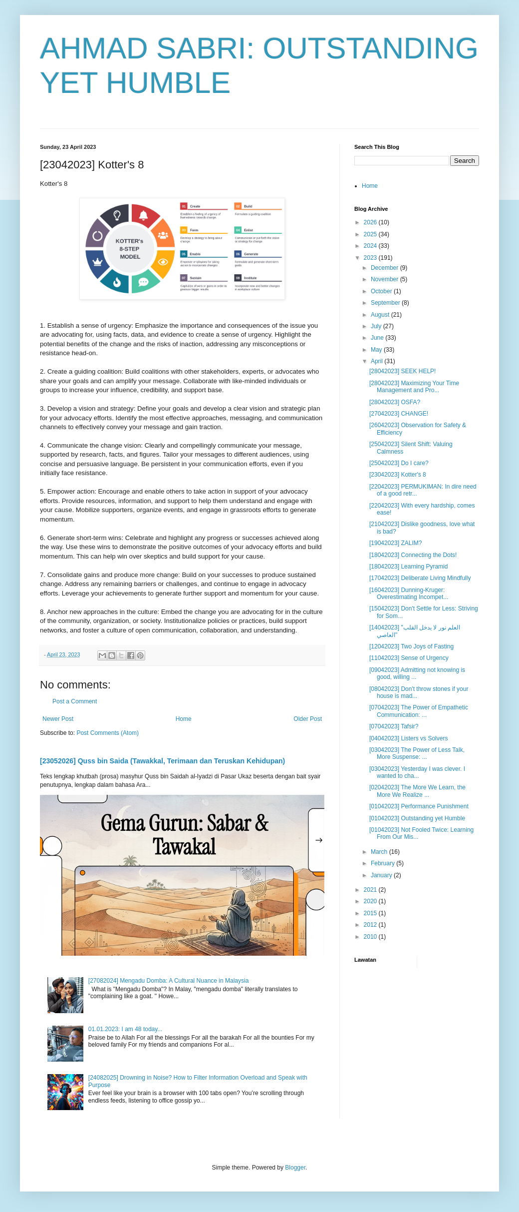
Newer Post (57, 718)
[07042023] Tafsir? (394, 726)
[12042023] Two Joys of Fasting (411, 646)
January (382, 875)
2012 (371, 924)
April (377, 361)
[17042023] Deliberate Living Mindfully (420, 578)
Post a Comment (74, 701)
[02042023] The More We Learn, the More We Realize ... (417, 791)
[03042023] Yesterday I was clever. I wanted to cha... (417, 772)
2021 (371, 889)
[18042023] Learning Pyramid (408, 566)
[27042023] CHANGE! (398, 413)
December (385, 267)
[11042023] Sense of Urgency (409, 657)
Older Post (307, 718)
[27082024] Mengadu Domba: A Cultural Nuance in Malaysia (168, 980)
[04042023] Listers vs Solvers (408, 738)
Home (184, 718)
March (380, 851)
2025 (371, 234)
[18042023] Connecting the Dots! (413, 555)
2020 (371, 901)
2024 (371, 245)
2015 (371, 913)
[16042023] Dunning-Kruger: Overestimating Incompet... (408, 594)
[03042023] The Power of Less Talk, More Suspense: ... (417, 753)
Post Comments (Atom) (107, 732)
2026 (371, 222)
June (378, 337)
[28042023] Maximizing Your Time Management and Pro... (414, 387)
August (381, 314)
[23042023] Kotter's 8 (397, 474)
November (385, 279)
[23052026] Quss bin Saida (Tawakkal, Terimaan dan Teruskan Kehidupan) (162, 761)
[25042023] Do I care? (399, 463)
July (377, 326)
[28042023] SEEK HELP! (402, 371)
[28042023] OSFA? (394, 402)
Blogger (295, 1167)
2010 (371, 936)
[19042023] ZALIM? (395, 543)
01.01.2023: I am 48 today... (125, 1029)
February (383, 863)
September (386, 302)
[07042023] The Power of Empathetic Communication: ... (418, 711)
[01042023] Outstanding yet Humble (417, 818)
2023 (371, 257)
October (382, 291)
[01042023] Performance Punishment (419, 806)
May (377, 349)
